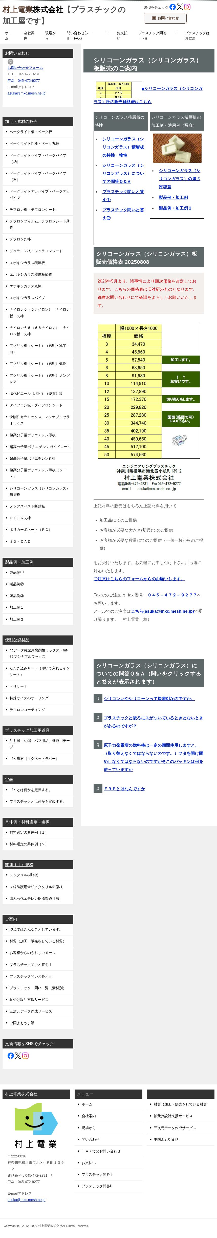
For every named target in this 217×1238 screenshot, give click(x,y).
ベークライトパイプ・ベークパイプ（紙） (38, 158)
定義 (9, 779)
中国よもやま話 (22, 1023)
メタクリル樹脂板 (24, 875)
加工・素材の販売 (21, 121)
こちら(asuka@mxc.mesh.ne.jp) (162, 611)
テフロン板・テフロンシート (33, 210)
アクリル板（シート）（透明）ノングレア (40, 378)
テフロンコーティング (27, 710)
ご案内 (11, 919)
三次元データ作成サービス (31, 1011)
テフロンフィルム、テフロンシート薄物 (40, 224)
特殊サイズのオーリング (29, 698)
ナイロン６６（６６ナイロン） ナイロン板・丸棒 (40, 331)
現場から (50, 35)
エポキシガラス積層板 (27, 263)
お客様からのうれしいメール (33, 953)
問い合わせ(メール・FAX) (80, 35)
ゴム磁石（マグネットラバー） (34, 759)
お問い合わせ (165, 17)
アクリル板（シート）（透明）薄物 (38, 364)
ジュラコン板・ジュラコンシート (36, 251)
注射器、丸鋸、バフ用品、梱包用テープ (40, 744)
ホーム (8, 35)
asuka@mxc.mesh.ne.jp (27, 93)
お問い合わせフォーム (25, 68)
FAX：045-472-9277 (24, 81)
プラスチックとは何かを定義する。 (38, 801)
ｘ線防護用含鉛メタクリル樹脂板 (36, 887)
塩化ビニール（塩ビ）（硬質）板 (36, 393)
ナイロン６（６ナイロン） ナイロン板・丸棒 (40, 312)
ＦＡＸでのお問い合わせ (101, 1151)
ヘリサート (18, 686)
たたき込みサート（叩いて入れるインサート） (40, 671)
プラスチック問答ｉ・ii (152, 35)
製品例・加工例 (173, 197)
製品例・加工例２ (175, 208)
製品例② (17, 584)
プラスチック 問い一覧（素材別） (38, 988)
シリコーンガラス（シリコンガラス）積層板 (40, 491)
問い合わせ (90, 1139)
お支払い (122, 35)
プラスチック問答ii (97, 1186)
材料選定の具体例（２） (29, 844)
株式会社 (33, 8)
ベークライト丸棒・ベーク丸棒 (34, 143)
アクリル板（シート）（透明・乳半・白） (40, 349)
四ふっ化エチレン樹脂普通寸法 (34, 898)
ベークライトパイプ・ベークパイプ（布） (38, 176)
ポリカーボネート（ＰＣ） (31, 530)
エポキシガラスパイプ (27, 298)
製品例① (17, 572)
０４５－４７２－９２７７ (172, 595)
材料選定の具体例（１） (29, 832)
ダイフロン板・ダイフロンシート (36, 405)
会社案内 (29, 35)
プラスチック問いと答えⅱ (31, 976)
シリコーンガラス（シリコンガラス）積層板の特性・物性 (123, 147)
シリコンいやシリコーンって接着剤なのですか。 (149, 699)
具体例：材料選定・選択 (27, 822)
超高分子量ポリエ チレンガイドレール (40, 447)
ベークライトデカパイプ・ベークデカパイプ (40, 194)
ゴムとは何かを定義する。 (31, 790)
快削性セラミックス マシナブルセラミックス (40, 420)
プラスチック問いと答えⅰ (31, 965)
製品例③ (17, 596)
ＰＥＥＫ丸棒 (20, 518)
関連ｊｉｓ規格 (19, 864)
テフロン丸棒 (20, 239)
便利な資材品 (17, 640)
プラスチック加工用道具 (27, 730)
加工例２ (17, 619)
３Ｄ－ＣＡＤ (20, 541)
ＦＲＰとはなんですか (124, 789)
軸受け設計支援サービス (29, 1000)
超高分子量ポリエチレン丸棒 (33, 458)
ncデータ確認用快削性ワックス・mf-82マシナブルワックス (39, 653)
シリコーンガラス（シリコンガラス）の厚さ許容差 (179, 178)
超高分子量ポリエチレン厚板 (33, 435)
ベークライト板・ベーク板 (31, 132)
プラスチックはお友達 (197, 35)
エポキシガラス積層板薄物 (31, 274)
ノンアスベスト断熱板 (27, 506)
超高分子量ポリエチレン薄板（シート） (38, 473)
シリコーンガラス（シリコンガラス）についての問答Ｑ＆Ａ (123, 173)
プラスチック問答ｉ (98, 1174)
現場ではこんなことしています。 (36, 929)
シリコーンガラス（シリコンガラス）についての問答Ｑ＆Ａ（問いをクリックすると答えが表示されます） (149, 674)
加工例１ (17, 607)
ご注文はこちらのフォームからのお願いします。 (139, 579)
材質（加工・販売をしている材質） (38, 941)
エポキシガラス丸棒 (25, 286)
